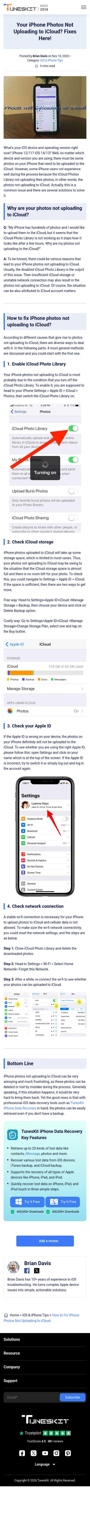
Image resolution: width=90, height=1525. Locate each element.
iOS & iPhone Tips (51, 60)
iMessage (32, 1154)
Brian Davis (40, 56)
